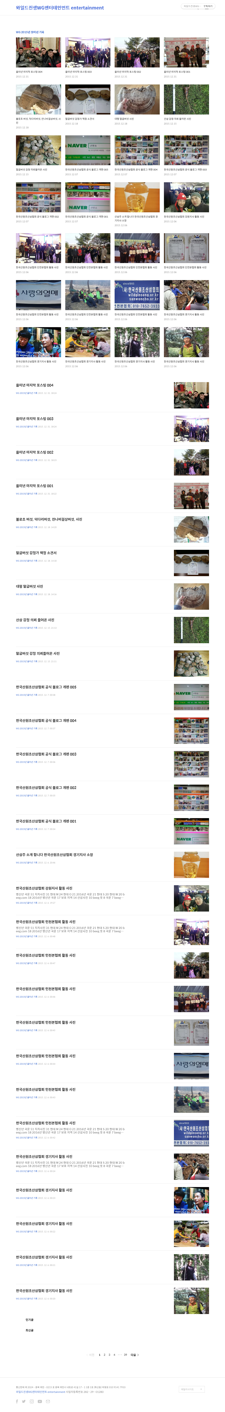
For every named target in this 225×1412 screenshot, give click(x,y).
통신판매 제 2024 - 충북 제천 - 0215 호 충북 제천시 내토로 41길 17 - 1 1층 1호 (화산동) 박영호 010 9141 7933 (70, 1387)
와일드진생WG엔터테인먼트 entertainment (60, 7)
